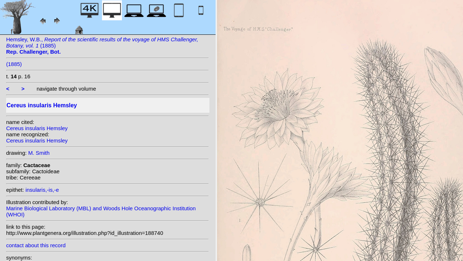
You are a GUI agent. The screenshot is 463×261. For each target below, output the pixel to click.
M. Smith (39, 153)
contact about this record (35, 245)
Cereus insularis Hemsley (37, 128)
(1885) (14, 64)
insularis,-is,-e (42, 190)
